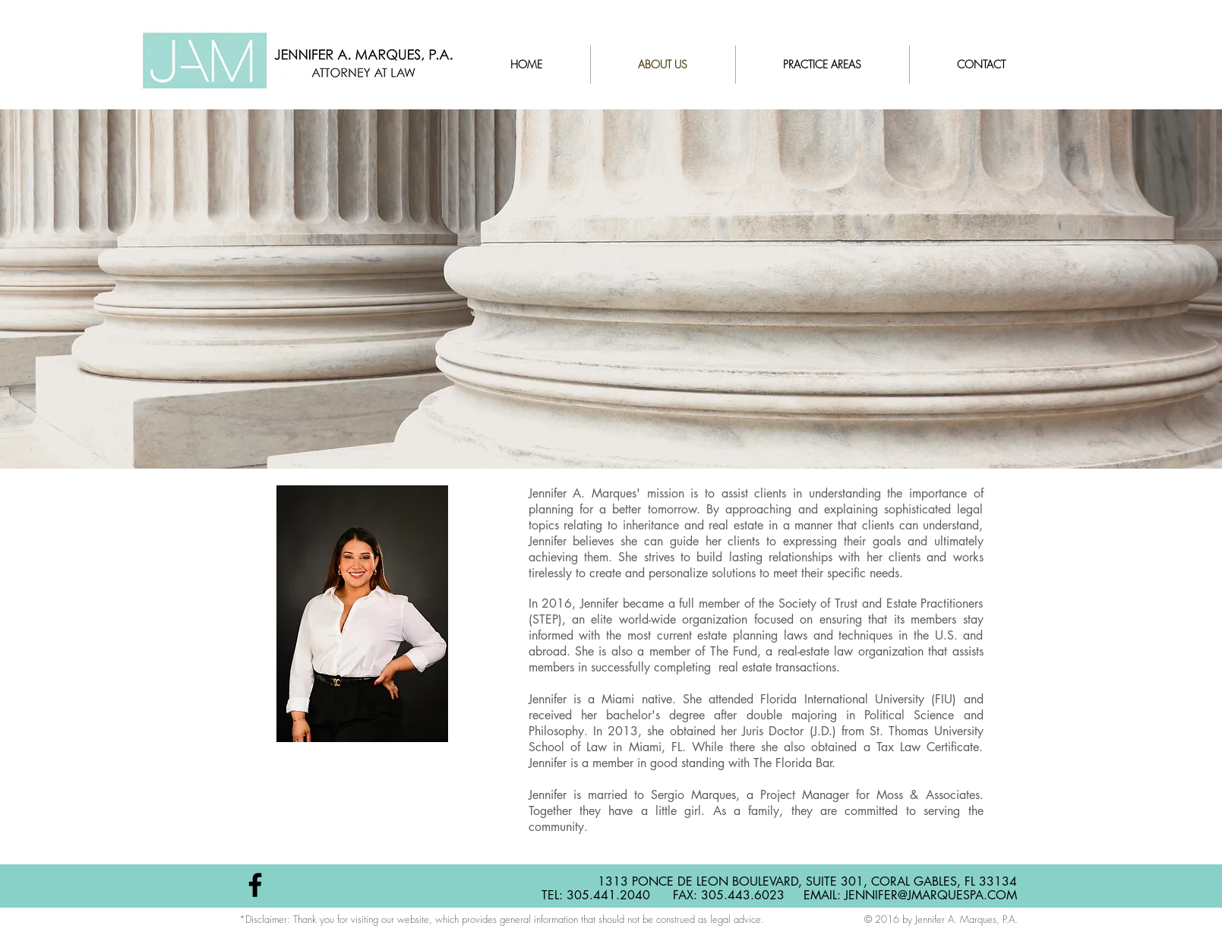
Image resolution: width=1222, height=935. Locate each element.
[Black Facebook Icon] (255, 885)
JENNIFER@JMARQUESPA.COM (931, 895)
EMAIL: (824, 895)
